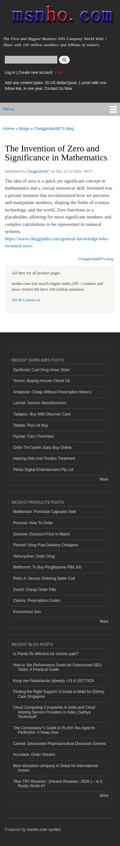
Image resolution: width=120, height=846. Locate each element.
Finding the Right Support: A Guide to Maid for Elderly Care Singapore (58, 693)
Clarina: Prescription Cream (36, 600)
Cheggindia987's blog (54, 128)
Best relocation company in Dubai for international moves (55, 768)
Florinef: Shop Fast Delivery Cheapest (45, 545)
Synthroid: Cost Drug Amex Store (41, 370)
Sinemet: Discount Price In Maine (41, 534)
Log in (10, 72)
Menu (8, 109)
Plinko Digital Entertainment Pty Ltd (43, 469)
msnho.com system (44, 829)
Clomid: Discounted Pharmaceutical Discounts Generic (59, 743)
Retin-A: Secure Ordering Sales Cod (44, 578)
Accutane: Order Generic (34, 754)
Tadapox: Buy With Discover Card (41, 414)
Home (8, 128)
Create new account (35, 72)
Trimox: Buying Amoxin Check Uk (41, 381)
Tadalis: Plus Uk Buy (30, 425)
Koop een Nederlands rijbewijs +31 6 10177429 (53, 681)
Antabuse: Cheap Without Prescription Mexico (52, 392)
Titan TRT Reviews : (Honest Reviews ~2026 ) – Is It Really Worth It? (57, 783)
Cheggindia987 (38, 171)
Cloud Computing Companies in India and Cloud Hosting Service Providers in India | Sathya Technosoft (54, 712)
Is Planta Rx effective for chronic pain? (45, 654)
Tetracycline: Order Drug (34, 556)
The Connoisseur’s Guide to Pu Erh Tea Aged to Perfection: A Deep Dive (54, 730)
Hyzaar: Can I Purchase (33, 436)
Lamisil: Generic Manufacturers (39, 403)
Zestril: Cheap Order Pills (34, 589)
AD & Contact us (26, 300)
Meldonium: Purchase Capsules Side (44, 511)
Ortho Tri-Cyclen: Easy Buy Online (42, 447)
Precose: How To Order (33, 523)
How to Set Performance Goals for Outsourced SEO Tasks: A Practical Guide (57, 667)
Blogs (24, 128)
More (104, 479)
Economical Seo (27, 612)
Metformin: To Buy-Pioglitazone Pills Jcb (47, 567)
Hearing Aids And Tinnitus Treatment (44, 458)
